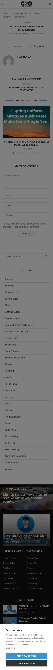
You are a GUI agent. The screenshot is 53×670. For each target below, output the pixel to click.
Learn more (10, 648)
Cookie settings (26, 663)
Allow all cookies (26, 656)
